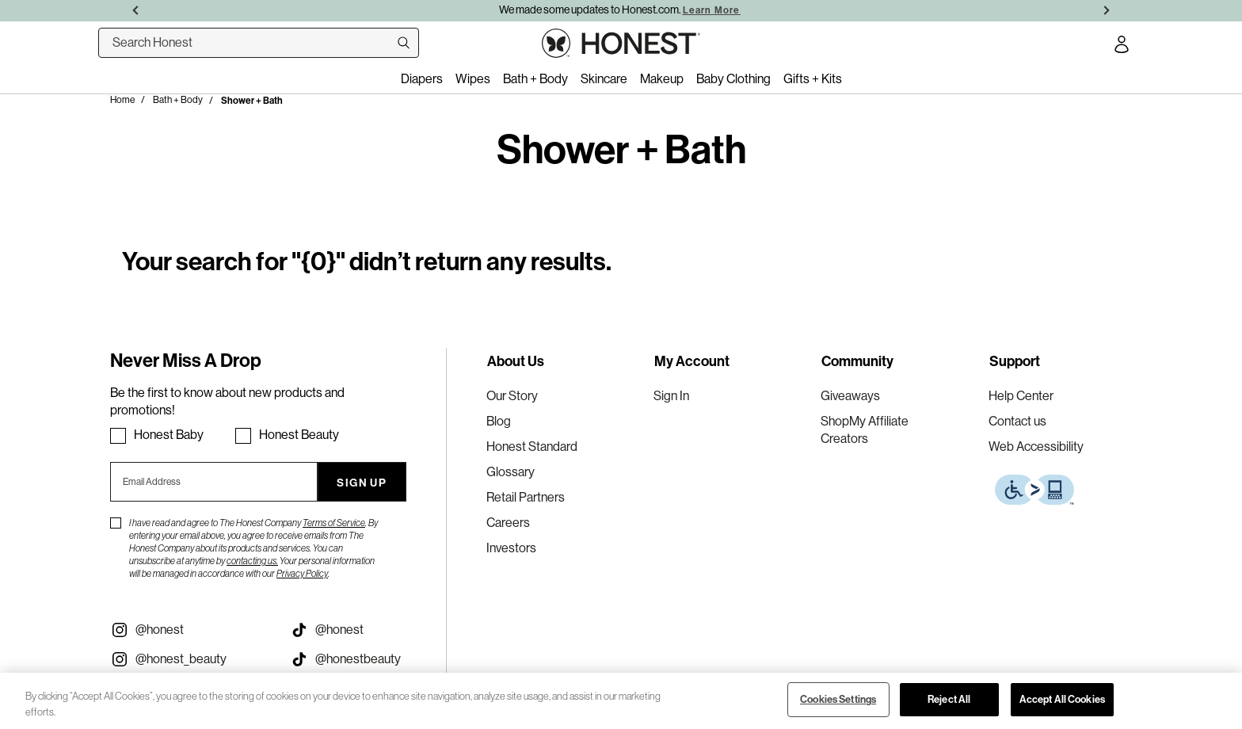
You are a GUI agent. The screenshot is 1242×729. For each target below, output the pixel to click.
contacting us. (252, 561)
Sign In (671, 395)
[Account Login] (1121, 47)
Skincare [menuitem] (604, 78)
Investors (511, 547)
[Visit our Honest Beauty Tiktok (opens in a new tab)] (368, 659)
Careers (508, 522)
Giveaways (850, 395)
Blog (498, 421)
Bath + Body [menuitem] (535, 78)
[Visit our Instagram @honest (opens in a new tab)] (188, 629)
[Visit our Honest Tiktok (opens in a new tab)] (368, 629)
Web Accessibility (1036, 446)
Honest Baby (169, 434)
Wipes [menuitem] (472, 78)
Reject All (949, 699)
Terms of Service (334, 523)
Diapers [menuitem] (422, 78)
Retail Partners (525, 497)
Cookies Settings (838, 699)
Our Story (512, 395)
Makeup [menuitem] (662, 78)
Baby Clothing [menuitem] (733, 78)
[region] (621, 701)
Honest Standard (531, 446)
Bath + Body (178, 99)
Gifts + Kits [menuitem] (812, 78)
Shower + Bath (252, 100)
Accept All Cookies (1062, 699)
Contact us (1017, 421)
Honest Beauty (299, 434)
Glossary (510, 471)
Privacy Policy (302, 573)
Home (122, 99)
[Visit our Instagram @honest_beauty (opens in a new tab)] (188, 659)
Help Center (1021, 395)
